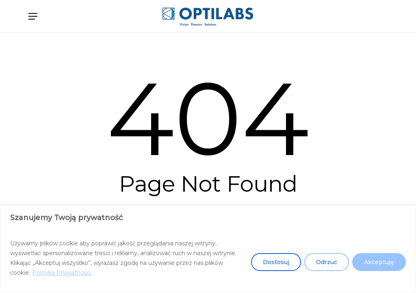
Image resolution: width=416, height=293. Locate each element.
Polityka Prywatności (61, 272)
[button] (32, 16)
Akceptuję (379, 262)
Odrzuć (326, 262)
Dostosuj (276, 262)
